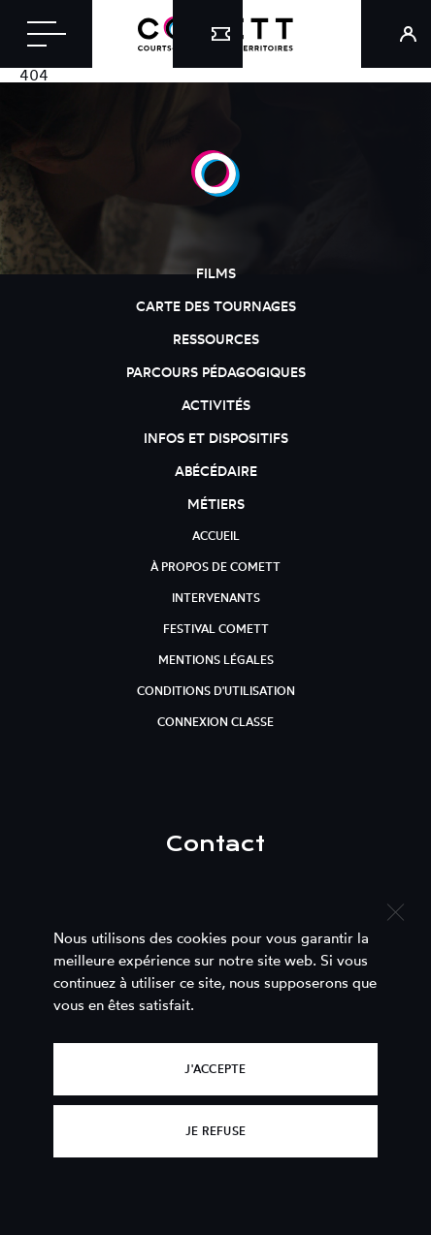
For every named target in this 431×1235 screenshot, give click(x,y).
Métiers (216, 503)
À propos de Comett (215, 566)
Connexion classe (215, 721)
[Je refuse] (394, 910)
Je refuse (215, 1131)
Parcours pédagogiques (216, 372)
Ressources (216, 339)
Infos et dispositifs (216, 437)
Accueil (216, 535)
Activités (216, 404)
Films (216, 273)
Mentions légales (216, 659)
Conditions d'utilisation (216, 690)
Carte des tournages (216, 306)
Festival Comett (216, 628)
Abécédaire (216, 470)
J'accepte (215, 1068)
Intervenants (216, 597)
